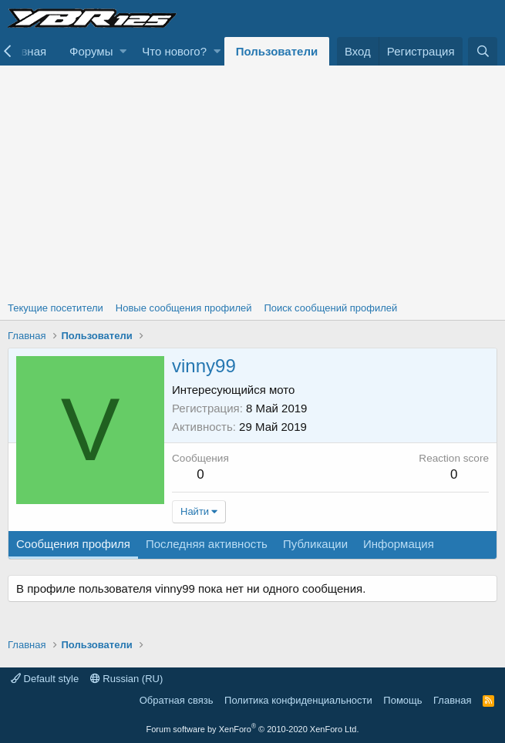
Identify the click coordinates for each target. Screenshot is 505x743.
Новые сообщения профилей (184, 308)
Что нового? (174, 51)
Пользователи (277, 51)
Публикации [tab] (315, 543)
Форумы (91, 51)
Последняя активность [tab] (207, 543)
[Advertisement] (252, 181)
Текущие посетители (55, 308)
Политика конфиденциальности (298, 700)
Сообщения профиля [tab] (73, 543)
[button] (123, 51)
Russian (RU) (126, 678)
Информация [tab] (398, 543)
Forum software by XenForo (252, 729)
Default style (45, 678)
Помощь (402, 700)
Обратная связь (177, 700)
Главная (452, 700)
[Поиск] (482, 51)
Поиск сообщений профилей (330, 308)
